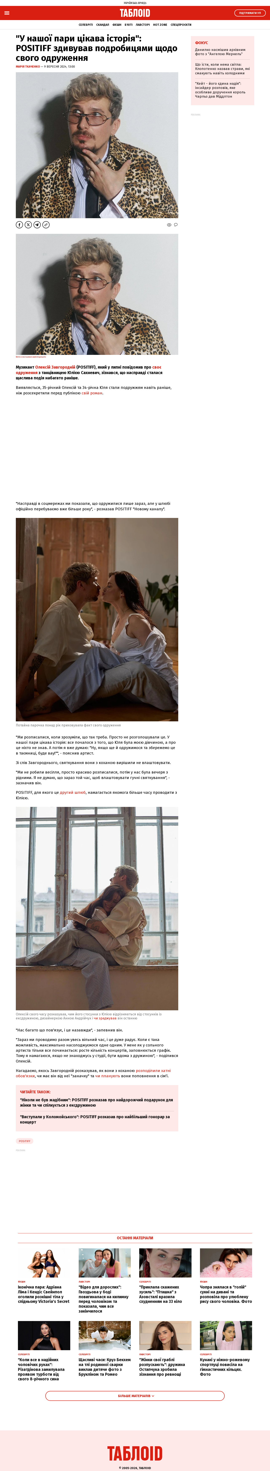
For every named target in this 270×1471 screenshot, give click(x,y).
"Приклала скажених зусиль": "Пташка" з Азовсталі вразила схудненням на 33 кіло (160, 1294)
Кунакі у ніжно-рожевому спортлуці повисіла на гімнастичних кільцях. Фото (225, 1367)
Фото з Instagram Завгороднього (31, 357)
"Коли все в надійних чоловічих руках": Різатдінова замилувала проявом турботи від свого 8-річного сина (41, 1369)
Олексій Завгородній (55, 367)
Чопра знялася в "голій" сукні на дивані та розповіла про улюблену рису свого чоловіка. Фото (226, 1294)
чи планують (107, 1075)
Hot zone (160, 25)
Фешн (116, 25)
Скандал (102, 25)
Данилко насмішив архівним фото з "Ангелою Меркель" (220, 52)
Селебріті (86, 25)
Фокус (201, 43)
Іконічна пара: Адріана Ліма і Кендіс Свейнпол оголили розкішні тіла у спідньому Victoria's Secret (43, 1294)
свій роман (92, 393)
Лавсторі (143, 25)
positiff (24, 1141)
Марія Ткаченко (28, 66)
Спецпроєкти (181, 25)
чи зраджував (105, 1018)
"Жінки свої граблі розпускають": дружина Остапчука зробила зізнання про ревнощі (162, 1367)
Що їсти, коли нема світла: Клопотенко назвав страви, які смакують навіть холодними (222, 68)
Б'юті (128, 25)
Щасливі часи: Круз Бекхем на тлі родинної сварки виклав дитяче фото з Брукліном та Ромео (105, 1367)
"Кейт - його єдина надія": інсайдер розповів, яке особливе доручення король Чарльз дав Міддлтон (220, 90)
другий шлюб (73, 792)
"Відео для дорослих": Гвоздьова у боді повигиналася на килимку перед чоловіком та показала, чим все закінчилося (103, 1299)
